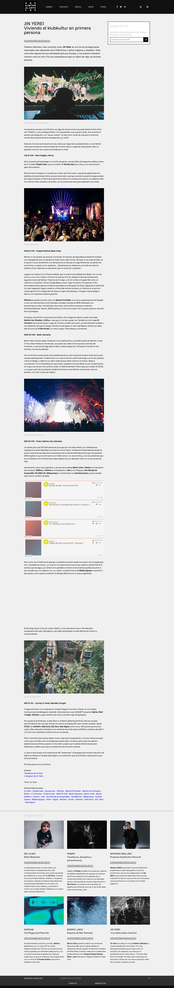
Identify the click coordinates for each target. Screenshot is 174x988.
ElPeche (60, 791)
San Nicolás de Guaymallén (58, 797)
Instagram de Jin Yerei (34, 776)
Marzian (63, 799)
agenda (49, 7)
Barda (98, 794)
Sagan (55, 799)
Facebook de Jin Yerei (34, 773)
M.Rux (27, 794)
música (78, 7)
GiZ (96, 799)
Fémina (36, 797)
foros (103, 7)
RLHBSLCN (76, 797)
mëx (43, 797)
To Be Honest (49, 794)
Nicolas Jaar (50, 791)
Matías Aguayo (38, 799)
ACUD (71, 799)
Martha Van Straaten (91, 791)
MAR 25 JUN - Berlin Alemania (69, 794)
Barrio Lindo (89, 794)
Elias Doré (89, 799)
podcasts (63, 7)
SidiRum (27, 797)
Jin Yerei (27, 791)
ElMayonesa (88, 797)
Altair (48, 799)
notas (91, 7)
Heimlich (79, 799)
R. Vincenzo (36, 794)
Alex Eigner (30, 802)
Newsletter (100, 983)
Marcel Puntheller (73, 791)
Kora (101, 799)
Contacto (72, 983)
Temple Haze (37, 791)
